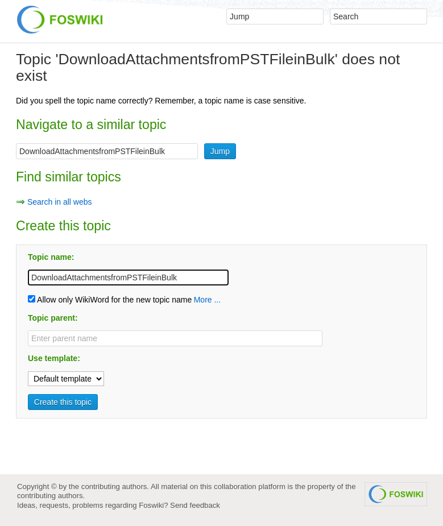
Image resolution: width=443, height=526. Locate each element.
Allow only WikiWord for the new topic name (110, 299)
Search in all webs (59, 201)
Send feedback (195, 505)
